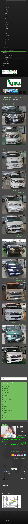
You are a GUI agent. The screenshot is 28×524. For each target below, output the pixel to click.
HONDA (6, 9)
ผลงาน (4, 5)
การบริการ (5, 52)
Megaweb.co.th (10, 520)
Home (10, 97)
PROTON (6, 39)
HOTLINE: (4, 425)
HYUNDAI (6, 35)
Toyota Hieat (16, 190)
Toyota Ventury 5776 (20, 236)
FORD (6, 18)
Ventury (20, 366)
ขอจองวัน (5, 61)
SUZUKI (6, 29)
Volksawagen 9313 (20, 280)
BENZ (5, 26)
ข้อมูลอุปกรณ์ (7, 57)
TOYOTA (6, 7)
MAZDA (6, 16)
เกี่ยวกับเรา (6, 48)
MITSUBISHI (7, 14)
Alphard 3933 (16, 234)
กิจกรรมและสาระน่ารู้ (10, 50)
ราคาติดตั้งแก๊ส (8, 55)
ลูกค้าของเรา (6, 64)
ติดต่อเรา (5, 66)
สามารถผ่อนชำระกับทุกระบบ (19, 458)
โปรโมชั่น (5, 59)
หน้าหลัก (5, 3)
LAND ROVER (8, 22)
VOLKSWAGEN (8, 31)
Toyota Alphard (8, 104)
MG (5, 46)
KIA (5, 41)
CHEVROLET (7, 20)
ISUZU (6, 33)
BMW (5, 44)
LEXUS (6, 24)
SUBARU (6, 37)
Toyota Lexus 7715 (13, 278)
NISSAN (6, 12)
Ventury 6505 (15, 322)
